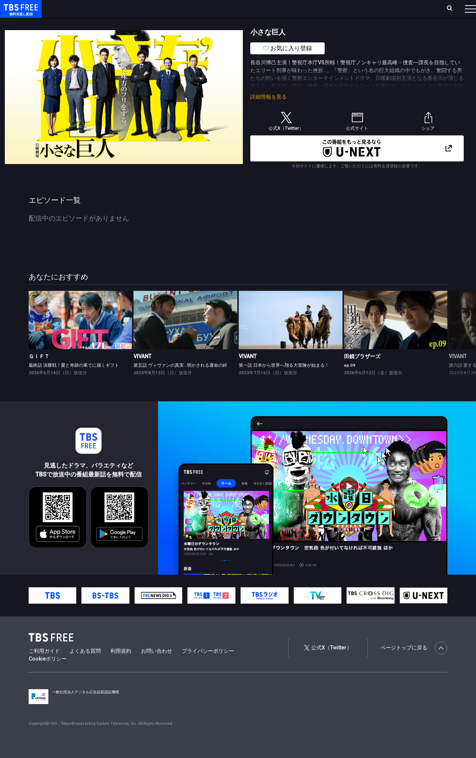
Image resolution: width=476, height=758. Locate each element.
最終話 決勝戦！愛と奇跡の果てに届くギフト (74, 380)
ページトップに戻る (413, 662)
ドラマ (150, 23)
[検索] (400, 9)
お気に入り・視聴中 (221, 9)
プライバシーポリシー (208, 666)
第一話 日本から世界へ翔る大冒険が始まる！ (284, 380)
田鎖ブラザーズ (362, 371)
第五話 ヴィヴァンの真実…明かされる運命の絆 (180, 380)
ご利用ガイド (44, 666)
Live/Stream (175, 9)
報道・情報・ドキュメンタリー (246, 23)
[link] (80, 335)
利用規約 (120, 666)
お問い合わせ (156, 666)
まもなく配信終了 (114, 23)
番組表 (452, 9)
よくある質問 (85, 666)
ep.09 (350, 380)
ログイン (331, 9)
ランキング (141, 9)
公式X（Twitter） (328, 662)
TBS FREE (19, 13)
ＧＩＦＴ (39, 371)
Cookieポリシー (48, 674)
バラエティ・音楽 (185, 23)
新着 (80, 23)
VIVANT (142, 371)
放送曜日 (109, 9)
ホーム (84, 9)
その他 (295, 23)
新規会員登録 (368, 9)
